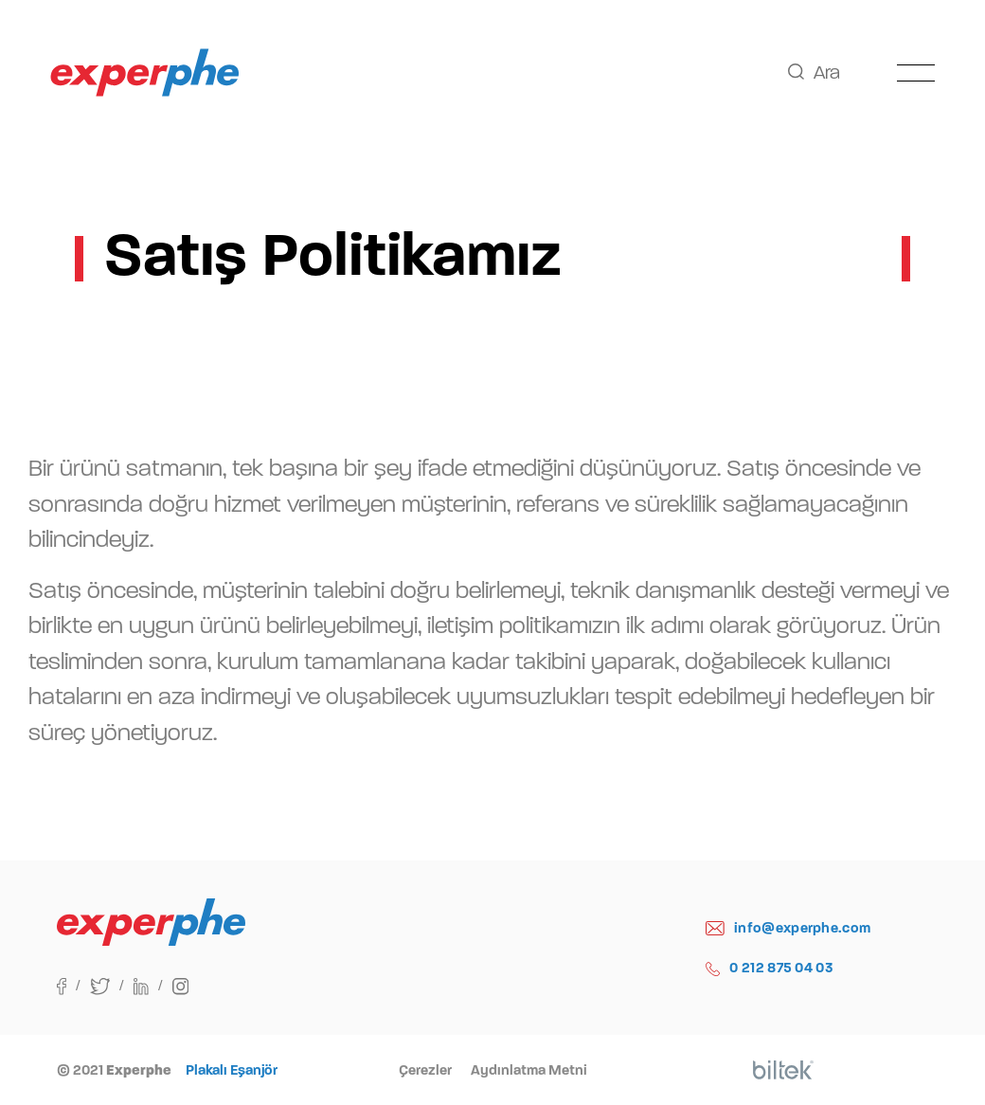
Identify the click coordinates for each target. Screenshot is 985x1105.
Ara (814, 72)
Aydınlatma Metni (529, 1069)
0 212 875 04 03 (769, 968)
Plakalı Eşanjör (232, 1069)
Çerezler (425, 1069)
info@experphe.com (788, 928)
